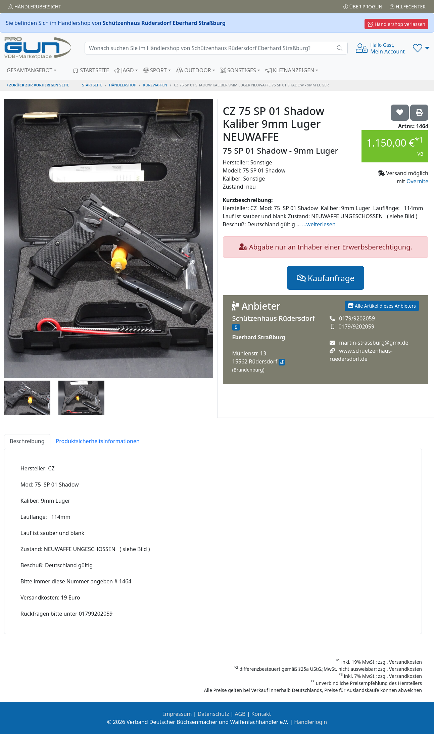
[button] (421, 48)
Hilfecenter (408, 6)
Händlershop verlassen (396, 24)
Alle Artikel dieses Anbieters (382, 306)
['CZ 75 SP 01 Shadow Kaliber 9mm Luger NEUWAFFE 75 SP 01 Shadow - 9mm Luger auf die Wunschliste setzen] (400, 113)
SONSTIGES (238, 70)
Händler (34, 6)
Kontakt (261, 714)
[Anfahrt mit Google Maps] (282, 362)
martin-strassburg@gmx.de (373, 342)
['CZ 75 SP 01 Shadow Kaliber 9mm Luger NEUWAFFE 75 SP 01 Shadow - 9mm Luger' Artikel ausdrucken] (419, 113)
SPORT (155, 70)
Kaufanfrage (325, 277)
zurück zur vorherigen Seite (38, 84)
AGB (240, 714)
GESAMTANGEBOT (29, 70)
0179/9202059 (357, 318)
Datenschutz (213, 714)
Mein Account (387, 48)
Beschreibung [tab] (27, 441)
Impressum (177, 714)
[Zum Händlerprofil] (236, 327)
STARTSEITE (91, 70)
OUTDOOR (193, 70)
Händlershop (122, 84)
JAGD (124, 70)
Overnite (417, 181)
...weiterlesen (319, 224)
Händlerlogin (310, 722)
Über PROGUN (362, 6)
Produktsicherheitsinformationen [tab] (98, 441)
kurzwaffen (155, 84)
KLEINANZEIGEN (290, 70)
